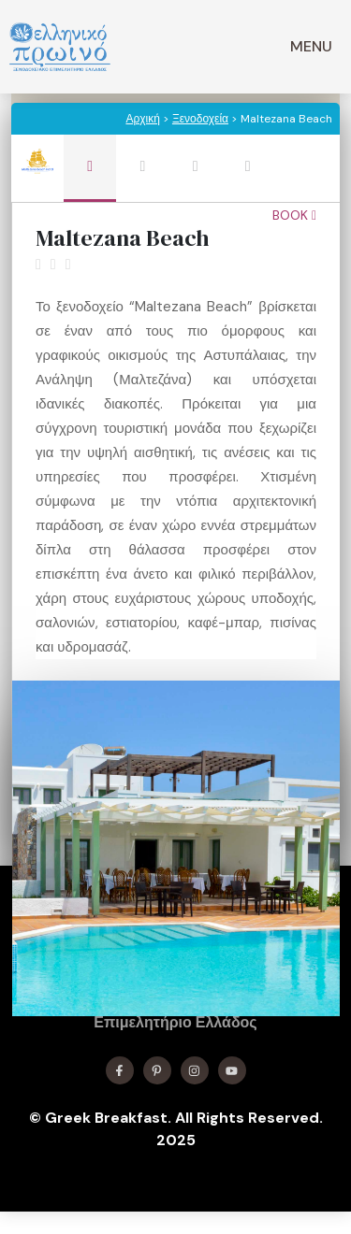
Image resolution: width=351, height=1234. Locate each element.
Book (294, 215)
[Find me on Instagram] (195, 1070)
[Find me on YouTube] (232, 1070)
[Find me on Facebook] (120, 1070)
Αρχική (142, 118)
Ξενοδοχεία (200, 118)
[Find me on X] (157, 1070)
